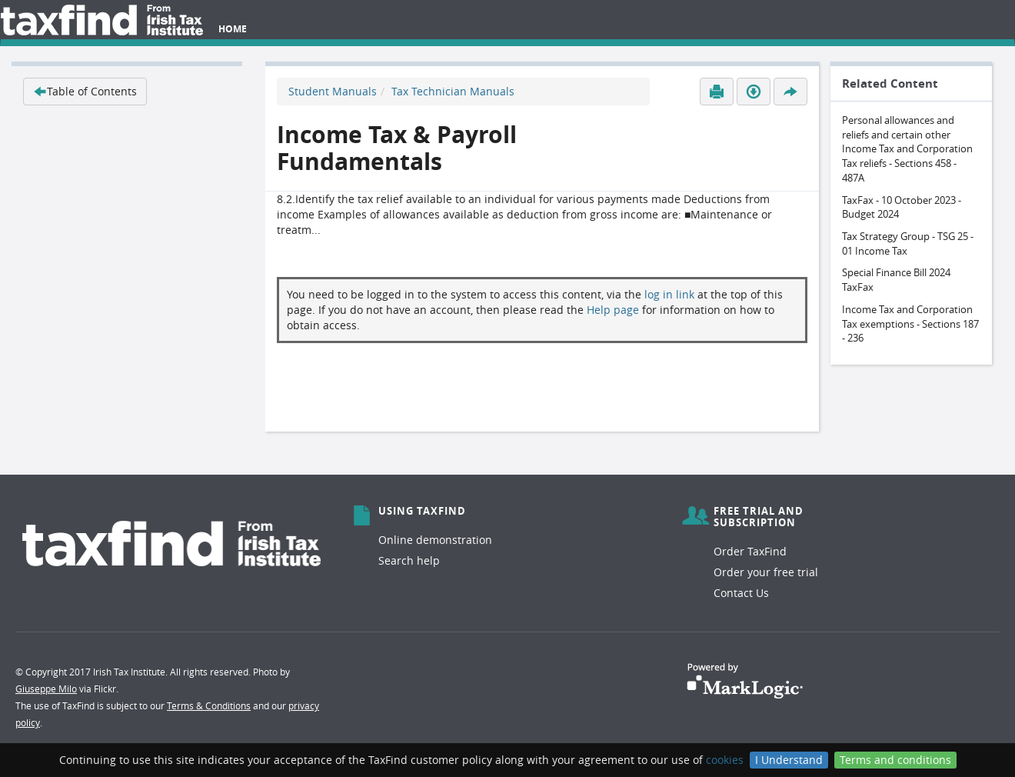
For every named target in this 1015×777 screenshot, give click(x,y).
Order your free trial (766, 572)
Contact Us (741, 592)
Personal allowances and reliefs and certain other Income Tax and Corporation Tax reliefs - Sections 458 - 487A (907, 149)
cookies (725, 759)
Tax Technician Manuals (452, 91)
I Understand (789, 759)
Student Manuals (332, 91)
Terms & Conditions (209, 705)
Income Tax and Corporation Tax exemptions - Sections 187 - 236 (910, 323)
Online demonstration (435, 539)
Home (232, 28)
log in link (669, 294)
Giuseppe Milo (46, 688)
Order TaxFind (750, 551)
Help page (613, 309)
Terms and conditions (895, 759)
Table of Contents (85, 91)
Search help (409, 560)
